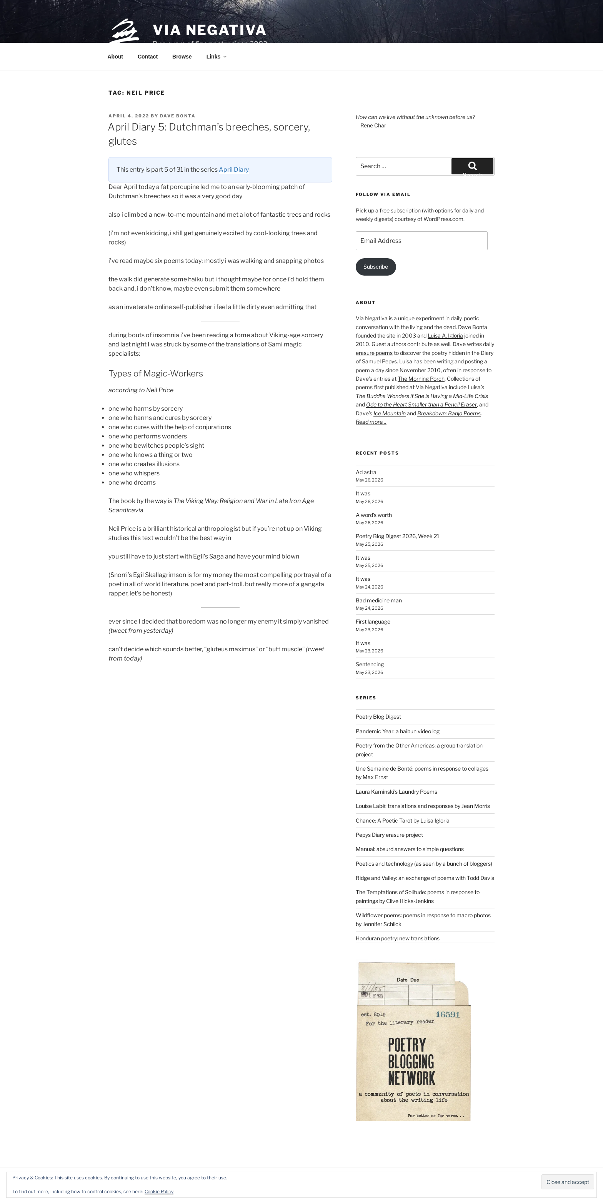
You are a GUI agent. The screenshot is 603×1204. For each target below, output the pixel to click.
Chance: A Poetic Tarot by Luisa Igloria (403, 820)
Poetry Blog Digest (378, 716)
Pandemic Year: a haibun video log (398, 731)
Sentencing (370, 664)
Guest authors (388, 344)
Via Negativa (210, 30)
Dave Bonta (178, 116)
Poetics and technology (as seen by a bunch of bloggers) (424, 863)
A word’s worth (374, 515)
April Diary (234, 169)
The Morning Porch (421, 378)
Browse (182, 57)
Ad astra (366, 472)
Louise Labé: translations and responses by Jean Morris (423, 806)
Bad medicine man (379, 600)
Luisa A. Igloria (445, 335)
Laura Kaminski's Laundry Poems (396, 791)
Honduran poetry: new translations (398, 938)
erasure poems (374, 352)
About (115, 57)
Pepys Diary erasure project (389, 834)
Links (217, 57)
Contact (148, 57)
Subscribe (375, 266)
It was (363, 493)
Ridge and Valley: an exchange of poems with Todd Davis (425, 878)
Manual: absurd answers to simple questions (410, 849)
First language (373, 621)
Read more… (371, 421)
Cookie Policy (159, 1191)
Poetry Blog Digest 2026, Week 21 (398, 536)
